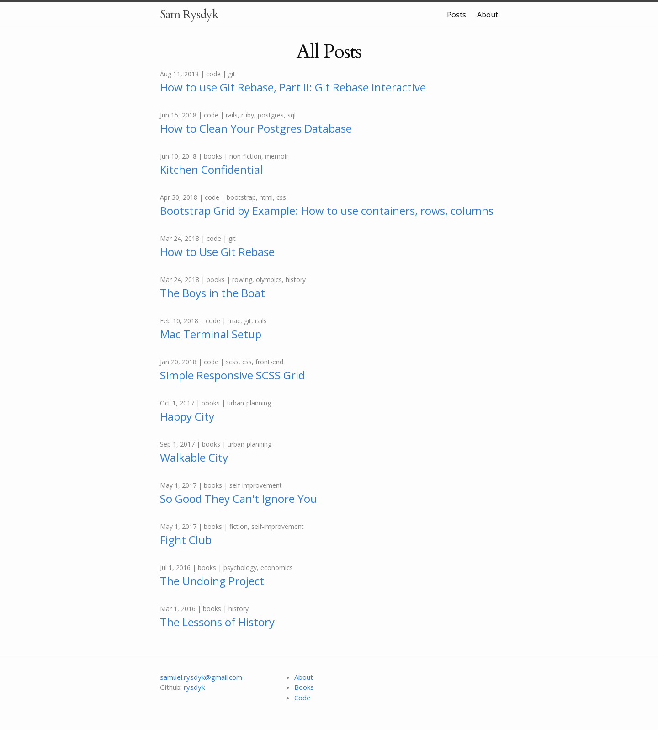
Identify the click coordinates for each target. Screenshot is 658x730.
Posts (456, 15)
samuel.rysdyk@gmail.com (201, 677)
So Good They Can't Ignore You (238, 498)
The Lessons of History (217, 621)
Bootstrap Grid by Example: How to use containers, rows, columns (327, 210)
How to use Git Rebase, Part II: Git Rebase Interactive (293, 87)
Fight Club (186, 539)
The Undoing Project (212, 580)
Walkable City (194, 457)
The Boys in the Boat (212, 292)
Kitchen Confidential (211, 169)
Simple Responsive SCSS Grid (232, 375)
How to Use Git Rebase (217, 251)
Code (302, 697)
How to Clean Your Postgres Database (256, 128)
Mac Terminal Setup (210, 333)
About (487, 15)
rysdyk (194, 687)
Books (304, 687)
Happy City (187, 416)
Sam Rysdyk (189, 14)
